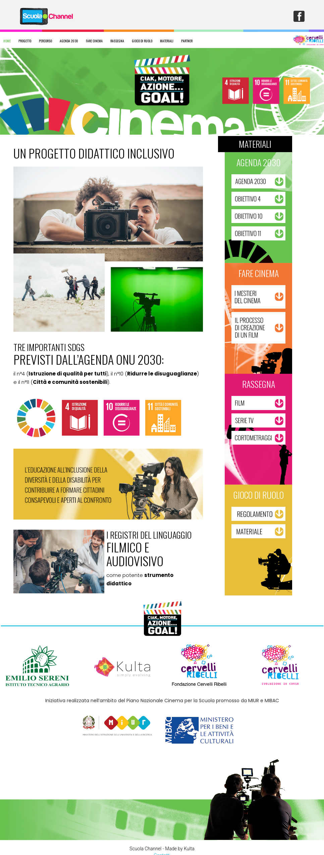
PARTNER (187, 40)
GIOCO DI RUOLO (142, 40)
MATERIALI (166, 40)
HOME (7, 40)
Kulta (189, 848)
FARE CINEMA (94, 40)
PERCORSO (45, 40)
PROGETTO (24, 40)
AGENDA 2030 (69, 40)
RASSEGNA (117, 40)
